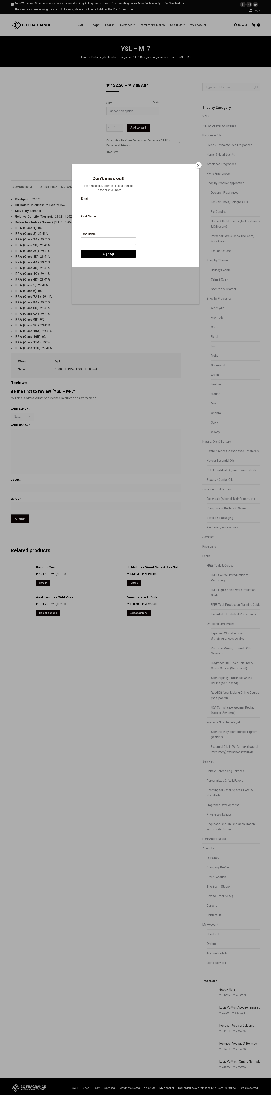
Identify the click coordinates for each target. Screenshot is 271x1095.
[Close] (198, 165)
